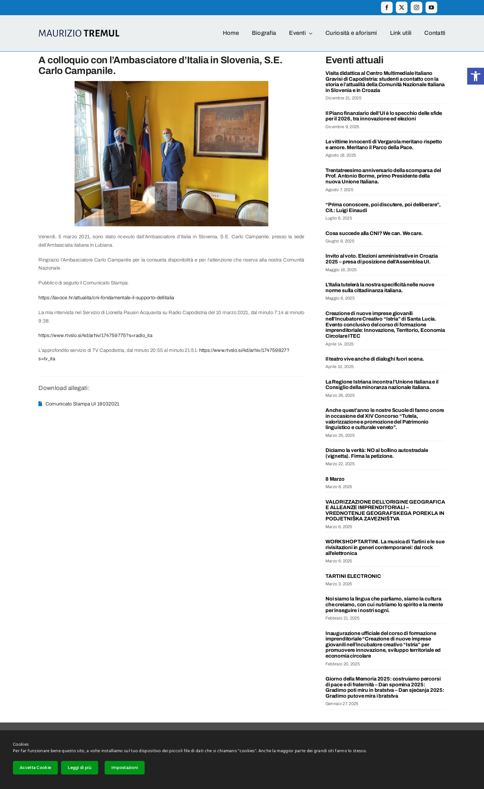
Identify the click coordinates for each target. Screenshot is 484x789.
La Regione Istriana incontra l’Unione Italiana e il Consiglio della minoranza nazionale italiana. (381, 384)
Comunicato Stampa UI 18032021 (82, 403)
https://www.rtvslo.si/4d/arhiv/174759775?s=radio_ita (95, 335)
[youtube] (431, 7)
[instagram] (416, 7)
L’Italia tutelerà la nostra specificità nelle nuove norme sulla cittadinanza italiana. (379, 287)
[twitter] (401, 7)
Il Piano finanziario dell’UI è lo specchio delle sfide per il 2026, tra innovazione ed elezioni (383, 116)
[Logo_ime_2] (79, 32)
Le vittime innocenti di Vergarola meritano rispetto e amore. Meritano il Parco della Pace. (383, 144)
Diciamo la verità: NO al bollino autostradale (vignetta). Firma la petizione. (376, 453)
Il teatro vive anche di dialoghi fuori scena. (374, 359)
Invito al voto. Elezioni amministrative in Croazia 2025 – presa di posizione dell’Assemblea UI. (381, 258)
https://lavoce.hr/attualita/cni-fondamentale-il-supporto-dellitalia (106, 297)
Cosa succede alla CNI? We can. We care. (374, 233)
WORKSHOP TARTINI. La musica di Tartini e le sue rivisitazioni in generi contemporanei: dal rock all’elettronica (384, 547)
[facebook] (387, 7)
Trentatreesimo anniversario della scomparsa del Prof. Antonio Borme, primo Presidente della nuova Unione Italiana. (383, 176)
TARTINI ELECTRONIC (353, 576)
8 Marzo (335, 479)
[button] (475, 76)
